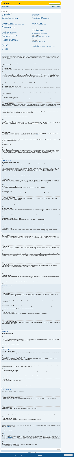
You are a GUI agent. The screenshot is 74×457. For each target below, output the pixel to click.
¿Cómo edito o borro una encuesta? (6, 36)
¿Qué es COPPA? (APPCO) (5, 15)
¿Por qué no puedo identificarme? (6, 17)
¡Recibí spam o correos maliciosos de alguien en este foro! (39, 24)
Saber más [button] (40, 455)
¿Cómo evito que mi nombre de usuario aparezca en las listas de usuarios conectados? (13, 24)
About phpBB (8, 426)
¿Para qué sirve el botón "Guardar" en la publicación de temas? (10, 40)
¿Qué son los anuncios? (5, 48)
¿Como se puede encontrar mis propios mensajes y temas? (39, 33)
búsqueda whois (10, 437)
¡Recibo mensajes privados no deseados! (37, 23)
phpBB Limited (34, 425)
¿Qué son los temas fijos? (5, 49)
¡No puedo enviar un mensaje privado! (36, 22)
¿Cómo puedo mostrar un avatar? (6, 28)
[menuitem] (8, 6)
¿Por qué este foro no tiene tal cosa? (36, 45)
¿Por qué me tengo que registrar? (6, 14)
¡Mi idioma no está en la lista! (5, 26)
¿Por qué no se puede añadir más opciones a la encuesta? (9, 35)
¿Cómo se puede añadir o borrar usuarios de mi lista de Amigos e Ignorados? (41, 27)
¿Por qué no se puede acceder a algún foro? (7, 37)
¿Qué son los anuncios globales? (6, 47)
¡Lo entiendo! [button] (68, 455)
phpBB (37, 134)
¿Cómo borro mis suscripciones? (36, 38)
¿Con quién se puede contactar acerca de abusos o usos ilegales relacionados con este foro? (43, 46)
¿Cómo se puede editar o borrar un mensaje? (7, 33)
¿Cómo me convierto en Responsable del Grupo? (38, 17)
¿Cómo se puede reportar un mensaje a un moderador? (9, 39)
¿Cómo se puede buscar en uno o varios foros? (38, 30)
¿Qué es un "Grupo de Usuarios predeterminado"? (38, 19)
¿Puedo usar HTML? (4, 45)
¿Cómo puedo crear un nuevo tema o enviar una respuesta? (9, 32)
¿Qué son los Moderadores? (35, 15)
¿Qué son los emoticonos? (5, 46)
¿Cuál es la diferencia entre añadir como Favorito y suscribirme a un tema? (41, 36)
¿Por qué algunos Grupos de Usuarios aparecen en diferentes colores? (40, 18)
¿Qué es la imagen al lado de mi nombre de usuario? (8, 27)
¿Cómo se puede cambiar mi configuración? (7, 23)
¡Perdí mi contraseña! (4, 19)
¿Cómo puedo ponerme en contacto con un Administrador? (39, 47)
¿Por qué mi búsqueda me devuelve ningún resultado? (38, 31)
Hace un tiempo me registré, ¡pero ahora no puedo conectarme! (10, 18)
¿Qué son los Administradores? (35, 14)
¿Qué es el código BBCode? (5, 44)
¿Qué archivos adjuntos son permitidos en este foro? (38, 41)
